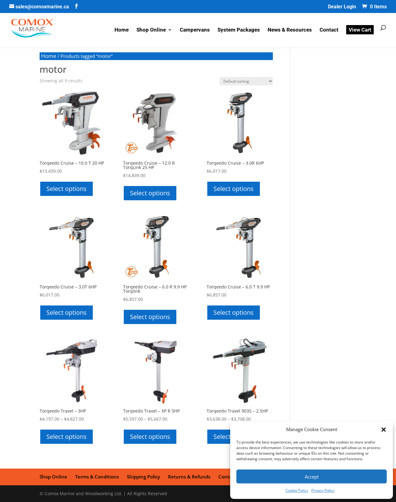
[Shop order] (246, 81)
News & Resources (290, 30)
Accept (312, 477)
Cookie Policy (297, 490)
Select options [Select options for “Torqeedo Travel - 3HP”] (66, 436)
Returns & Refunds (189, 477)
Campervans (195, 30)
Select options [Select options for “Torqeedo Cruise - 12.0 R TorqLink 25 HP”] (150, 193)
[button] (384, 429)
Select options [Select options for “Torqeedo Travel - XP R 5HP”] (150, 436)
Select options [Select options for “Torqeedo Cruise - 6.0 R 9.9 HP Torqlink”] (150, 317)
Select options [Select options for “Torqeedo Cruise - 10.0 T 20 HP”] (66, 188)
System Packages (238, 30)
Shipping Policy (143, 477)
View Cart (360, 30)
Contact (329, 30)
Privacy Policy (322, 490)
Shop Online (151, 30)
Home (121, 30)
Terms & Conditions (97, 477)
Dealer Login (342, 7)
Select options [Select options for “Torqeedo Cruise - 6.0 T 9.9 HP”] (233, 312)
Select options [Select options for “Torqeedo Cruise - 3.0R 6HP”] (233, 188)
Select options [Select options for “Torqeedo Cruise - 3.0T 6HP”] (66, 312)
